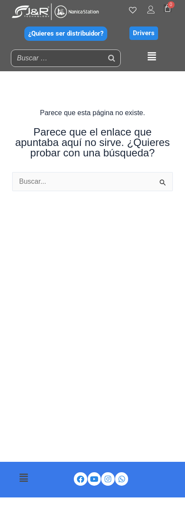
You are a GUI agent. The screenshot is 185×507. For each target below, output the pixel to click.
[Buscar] (111, 58)
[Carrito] (168, 8)
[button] (151, 57)
